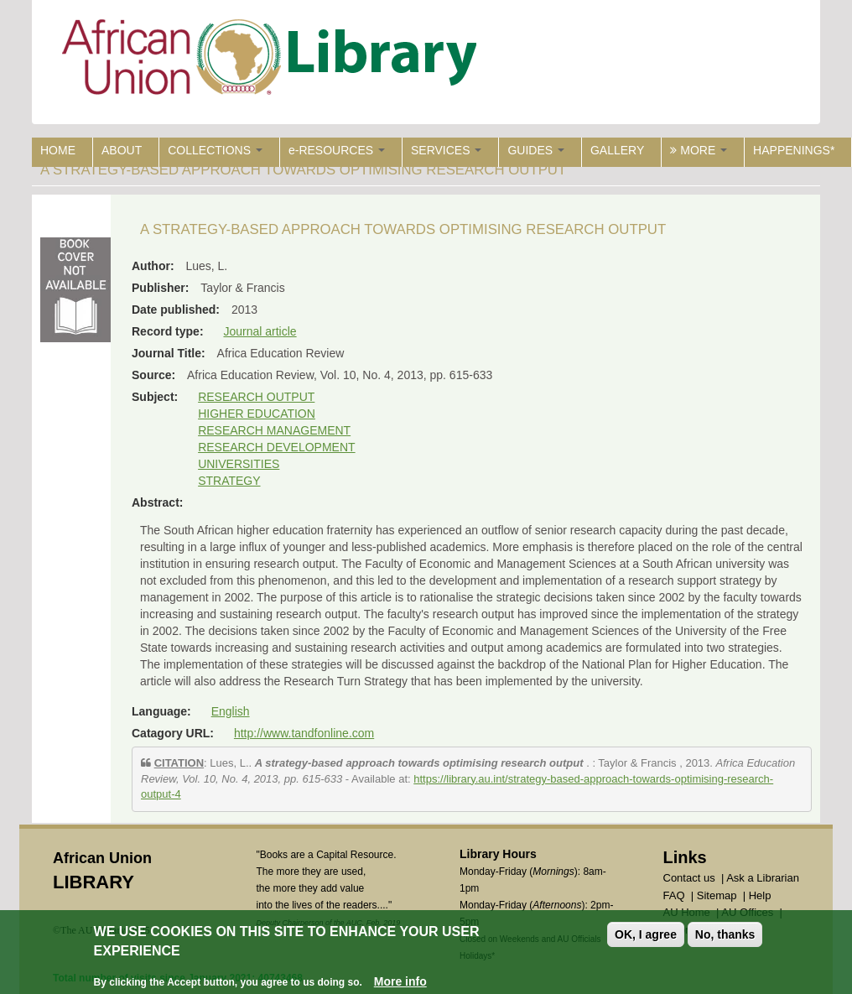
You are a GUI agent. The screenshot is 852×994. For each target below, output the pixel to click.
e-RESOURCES (336, 150)
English (230, 711)
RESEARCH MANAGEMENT (274, 430)
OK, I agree (646, 934)
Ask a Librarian (762, 878)
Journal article (259, 331)
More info (400, 981)
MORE (698, 150)
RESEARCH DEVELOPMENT (276, 447)
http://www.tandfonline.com (304, 733)
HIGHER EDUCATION (256, 413)
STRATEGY (229, 480)
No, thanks (725, 934)
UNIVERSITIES (238, 464)
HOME (57, 150)
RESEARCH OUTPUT (256, 396)
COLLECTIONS (215, 150)
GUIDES (535, 150)
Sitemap (717, 895)
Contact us (689, 878)
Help (760, 895)
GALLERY (617, 150)
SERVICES (446, 150)
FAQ (674, 895)
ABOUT (121, 150)
